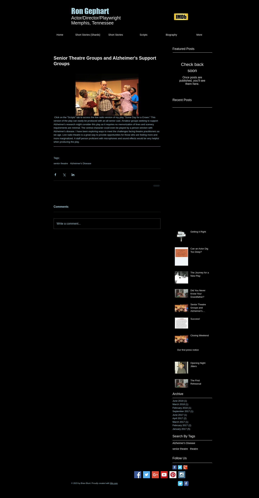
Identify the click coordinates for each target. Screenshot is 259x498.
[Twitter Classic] (180, 483)
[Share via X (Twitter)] (64, 174)
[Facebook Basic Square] (174, 467)
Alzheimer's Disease (80, 163)
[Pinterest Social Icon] (172, 474)
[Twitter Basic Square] (180, 467)
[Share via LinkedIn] (73, 174)
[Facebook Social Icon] (137, 474)
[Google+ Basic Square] (185, 467)
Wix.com (114, 483)
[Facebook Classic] (186, 483)
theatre (194, 448)
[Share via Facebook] (55, 174)
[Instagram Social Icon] (181, 474)
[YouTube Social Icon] (164, 474)
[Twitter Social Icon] (146, 474)
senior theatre (61, 163)
